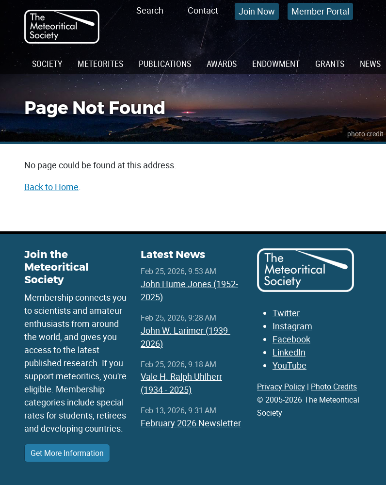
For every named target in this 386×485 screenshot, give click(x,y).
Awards (222, 63)
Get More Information (67, 453)
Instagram (292, 326)
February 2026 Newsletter (191, 423)
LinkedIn (289, 352)
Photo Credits (334, 386)
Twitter (286, 313)
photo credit (365, 133)
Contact (203, 10)
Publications (165, 63)
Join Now (257, 11)
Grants (329, 63)
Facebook (291, 339)
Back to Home (51, 187)
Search (149, 10)
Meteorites (100, 63)
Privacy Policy (281, 386)
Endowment (276, 63)
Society (47, 63)
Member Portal (320, 11)
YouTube (289, 365)
